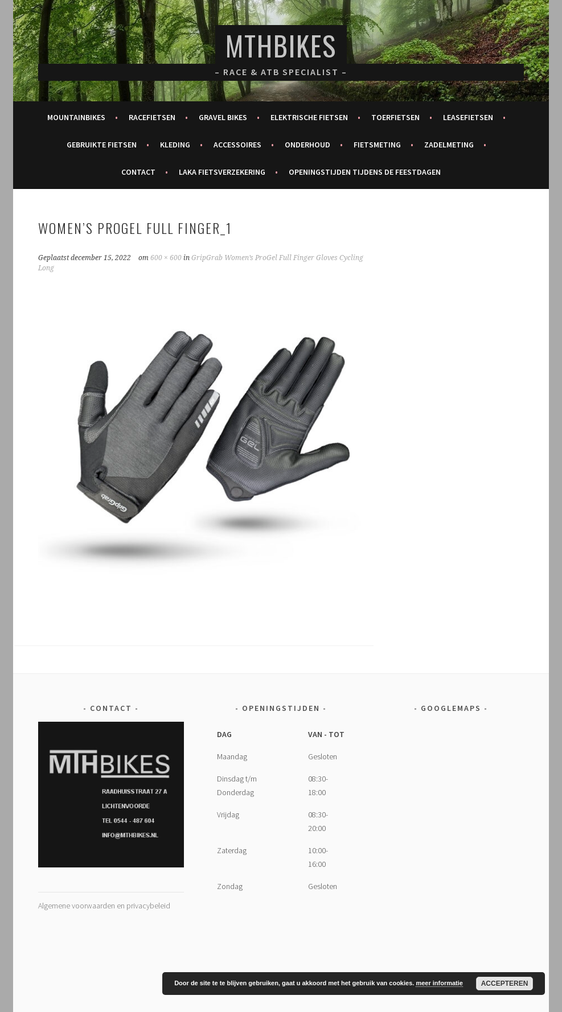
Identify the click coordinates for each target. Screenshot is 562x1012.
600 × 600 (166, 258)
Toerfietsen (395, 117)
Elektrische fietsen (309, 117)
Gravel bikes (223, 117)
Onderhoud (307, 144)
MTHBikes (281, 45)
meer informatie (439, 983)
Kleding (175, 144)
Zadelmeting (449, 144)
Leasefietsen (468, 117)
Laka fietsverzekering (222, 172)
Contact (138, 172)
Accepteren (504, 984)
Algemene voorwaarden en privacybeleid (104, 905)
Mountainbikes (76, 117)
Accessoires (237, 144)
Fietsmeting (377, 144)
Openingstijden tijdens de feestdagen (365, 172)
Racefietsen (152, 117)
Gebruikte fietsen (102, 144)
